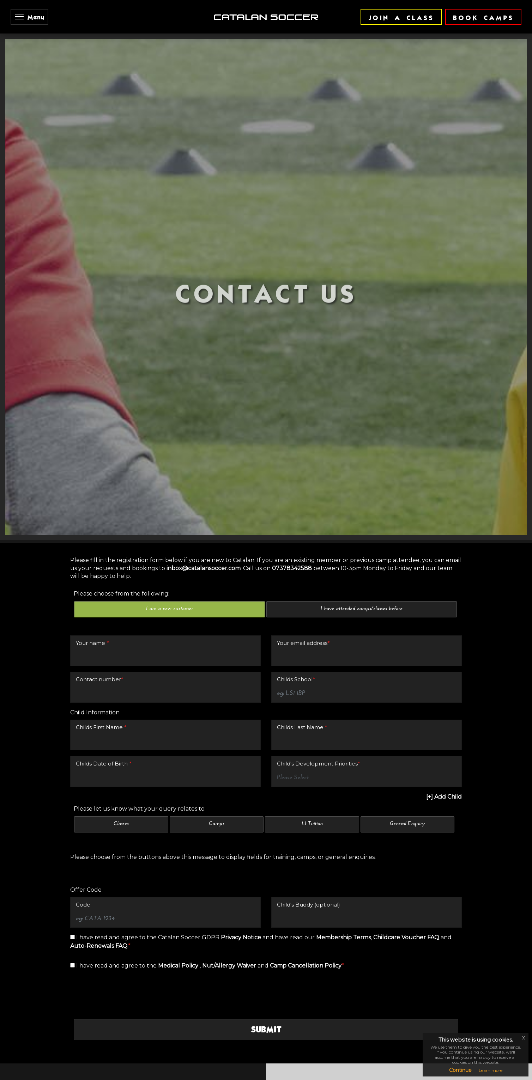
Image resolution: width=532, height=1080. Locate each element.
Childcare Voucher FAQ (406, 879)
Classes (121, 766)
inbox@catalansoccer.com (204, 510)
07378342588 (292, 510)
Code (83, 846)
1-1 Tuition (312, 766)
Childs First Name (101, 669)
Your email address (303, 584)
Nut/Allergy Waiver (230, 907)
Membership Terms (343, 879)
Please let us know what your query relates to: (140, 750)
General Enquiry (407, 766)
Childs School (296, 621)
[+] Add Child (444, 738)
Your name (92, 584)
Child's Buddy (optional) (308, 846)
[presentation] (127, 932)
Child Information (95, 654)
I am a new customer (169, 551)
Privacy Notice (241, 879)
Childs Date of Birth (104, 705)
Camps (216, 766)
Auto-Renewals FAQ (98, 888)
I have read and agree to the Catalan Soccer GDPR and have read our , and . (261, 883)
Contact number (99, 621)
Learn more (490, 1070)
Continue (460, 1070)
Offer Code (86, 831)
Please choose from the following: (121, 535)
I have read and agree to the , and (207, 907)
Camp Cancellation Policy (305, 907)
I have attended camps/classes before (362, 551)
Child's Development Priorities (318, 705)
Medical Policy (179, 907)
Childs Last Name (302, 669)
